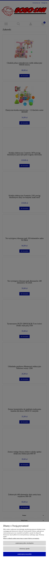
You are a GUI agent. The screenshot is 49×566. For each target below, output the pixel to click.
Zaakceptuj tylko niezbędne (24, 543)
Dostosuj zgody (24, 548)
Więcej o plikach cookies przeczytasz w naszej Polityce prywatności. (21, 538)
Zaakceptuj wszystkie (24, 554)
